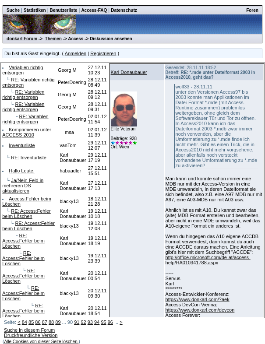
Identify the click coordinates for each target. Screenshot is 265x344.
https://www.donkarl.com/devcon (200, 309)
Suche (13, 10)
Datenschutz (124, 10)
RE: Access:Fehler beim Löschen (26, 213)
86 (37, 322)
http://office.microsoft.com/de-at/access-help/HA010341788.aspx (208, 260)
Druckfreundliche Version (30, 335)
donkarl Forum (22, 38)
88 (51, 322)
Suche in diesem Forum (29, 330)
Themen (53, 38)
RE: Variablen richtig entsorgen (23, 94)
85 (31, 322)
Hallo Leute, (22, 170)
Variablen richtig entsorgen (22, 70)
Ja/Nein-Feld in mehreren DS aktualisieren (22, 185)
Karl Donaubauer (129, 72)
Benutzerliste (64, 10)
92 (83, 322)
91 (76, 322)
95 (103, 322)
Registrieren (103, 53)
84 (24, 322)
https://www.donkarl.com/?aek (198, 299)
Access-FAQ (94, 10)
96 (110, 322)
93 (90, 322)
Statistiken (35, 10)
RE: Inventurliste (28, 157)
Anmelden (76, 53)
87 (44, 322)
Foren (252, 10)
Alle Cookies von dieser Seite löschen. (41, 341)
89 (57, 322)
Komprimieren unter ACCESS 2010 (26, 132)
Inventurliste (22, 145)
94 (96, 322)
